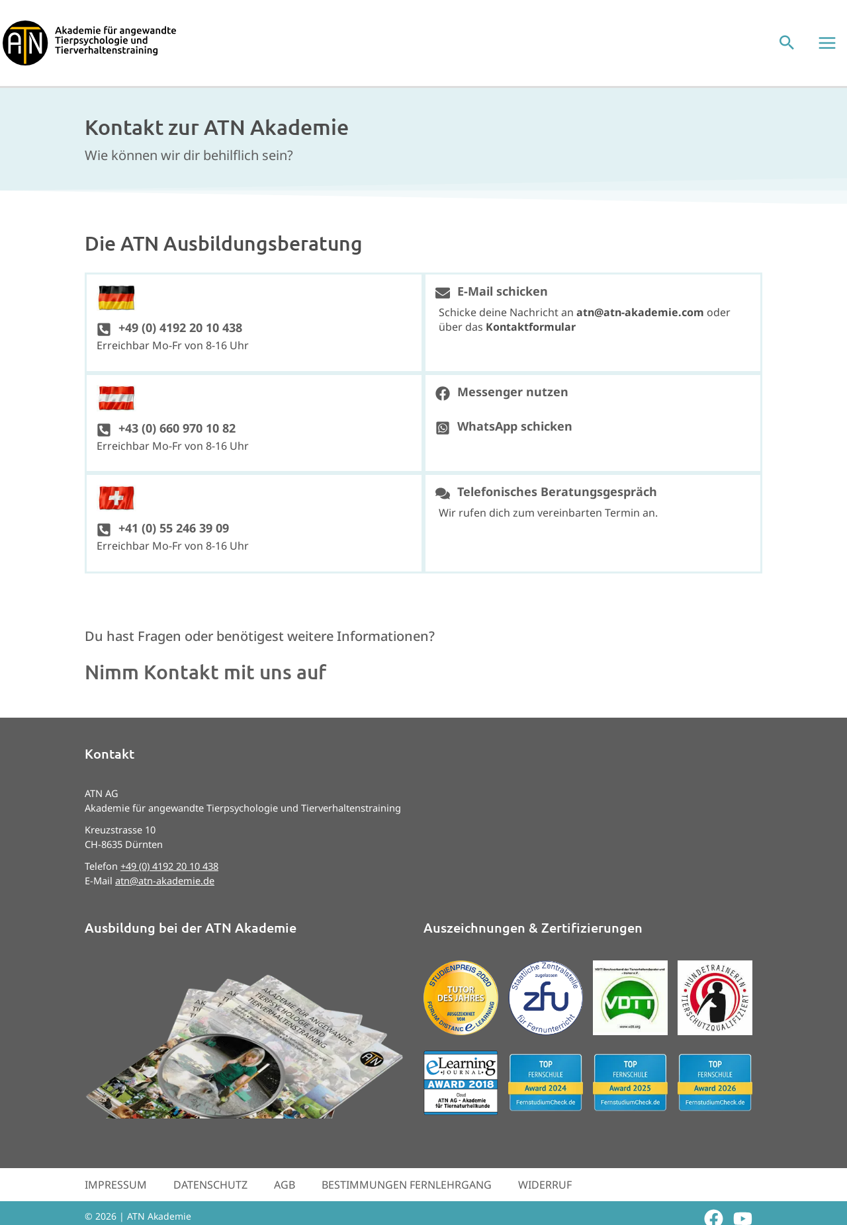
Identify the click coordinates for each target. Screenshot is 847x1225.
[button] (789, 48)
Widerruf (545, 1194)
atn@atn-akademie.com (640, 321)
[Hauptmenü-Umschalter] (830, 47)
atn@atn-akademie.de (164, 889)
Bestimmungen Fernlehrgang (407, 1194)
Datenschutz (210, 1194)
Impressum (116, 1194)
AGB (284, 1194)
